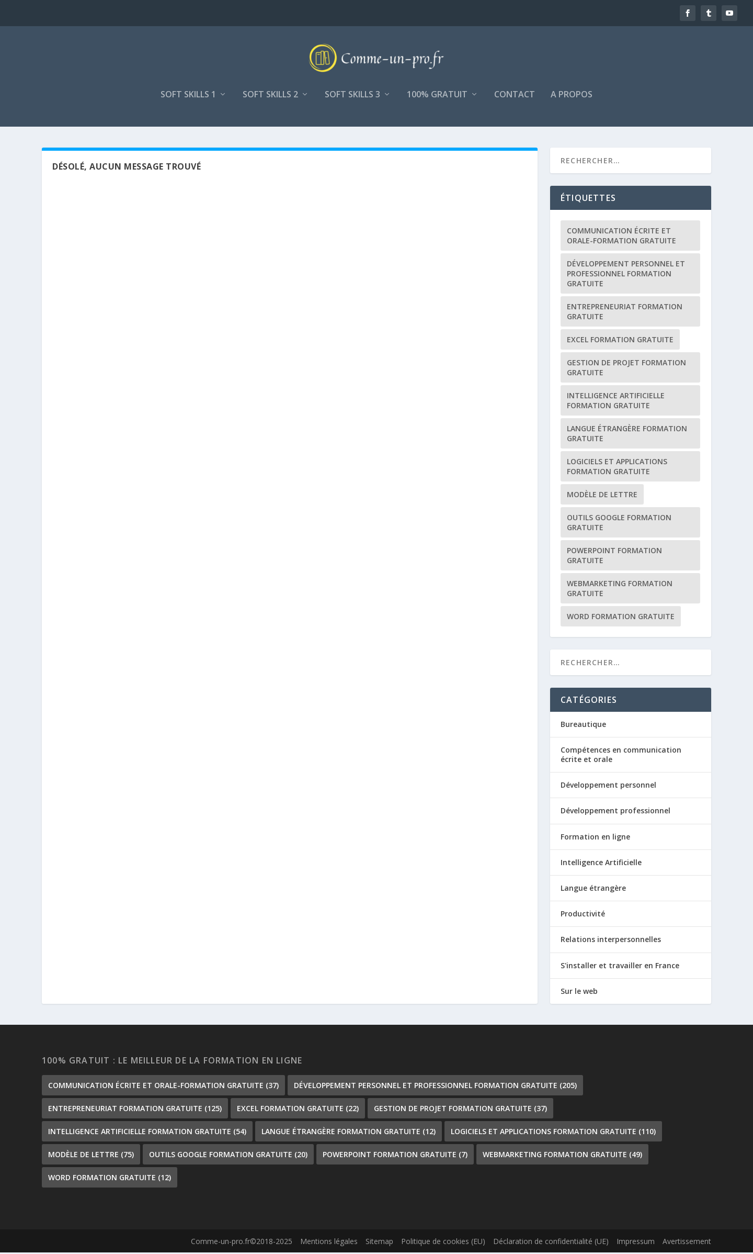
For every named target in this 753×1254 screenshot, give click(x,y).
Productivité (583, 916)
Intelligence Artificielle (601, 864)
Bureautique (583, 726)
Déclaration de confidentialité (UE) (551, 1243)
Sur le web (579, 993)
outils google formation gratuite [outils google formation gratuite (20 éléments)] (619, 524)
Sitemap (379, 1243)
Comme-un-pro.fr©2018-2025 (241, 1243)
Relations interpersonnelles (611, 941)
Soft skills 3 (352, 97)
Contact (514, 97)
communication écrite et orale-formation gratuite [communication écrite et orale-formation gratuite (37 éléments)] (621, 237)
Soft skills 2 (270, 97)
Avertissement (687, 1243)
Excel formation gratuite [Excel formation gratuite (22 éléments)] (620, 341)
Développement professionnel (615, 813)
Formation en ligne (595, 838)
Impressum (636, 1243)
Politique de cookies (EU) (443, 1243)
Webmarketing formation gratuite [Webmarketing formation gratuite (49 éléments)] (619, 590)
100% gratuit (437, 97)
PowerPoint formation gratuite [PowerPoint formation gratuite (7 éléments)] (614, 557)
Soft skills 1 (188, 97)
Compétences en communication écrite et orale (621, 756)
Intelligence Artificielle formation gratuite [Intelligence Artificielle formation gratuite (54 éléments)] (616, 402)
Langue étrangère (593, 889)
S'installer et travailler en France (620, 967)
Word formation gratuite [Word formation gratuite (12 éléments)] (621, 618)
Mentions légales (329, 1243)
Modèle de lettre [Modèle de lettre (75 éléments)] (602, 496)
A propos (571, 97)
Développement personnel (608, 787)
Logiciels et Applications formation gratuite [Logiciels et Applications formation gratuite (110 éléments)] (617, 468)
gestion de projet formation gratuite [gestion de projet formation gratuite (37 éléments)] (626, 369)
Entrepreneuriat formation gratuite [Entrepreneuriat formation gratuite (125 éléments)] (624, 313)
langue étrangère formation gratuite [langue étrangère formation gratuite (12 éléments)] (627, 435)
